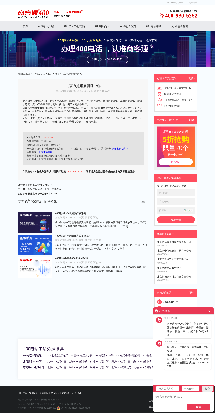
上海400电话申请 (78, 361)
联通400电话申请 (99, 367)
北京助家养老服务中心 (169, 268)
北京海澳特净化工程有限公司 (173, 259)
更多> (191, 78)
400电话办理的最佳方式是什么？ (73, 235)
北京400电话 (53, 73)
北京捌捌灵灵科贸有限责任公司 (174, 276)
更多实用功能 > (120, 148)
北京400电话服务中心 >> (43, 193)
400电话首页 (39, 73)
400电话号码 (102, 26)
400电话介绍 (46, 26)
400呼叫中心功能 (74, 26)
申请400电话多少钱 (81, 355)
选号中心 (23, 393)
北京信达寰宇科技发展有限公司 (174, 242)
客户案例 (66, 393)
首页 (25, 26)
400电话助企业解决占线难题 (70, 213)
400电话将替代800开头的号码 (71, 258)
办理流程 (44, 393)
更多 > (144, 201)
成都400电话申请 (142, 361)
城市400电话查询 (175, 2)
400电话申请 (154, 26)
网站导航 (193, 2)
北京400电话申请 (56, 361)
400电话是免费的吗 (57, 355)
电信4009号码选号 (144, 367)
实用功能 (33, 393)
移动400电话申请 (78, 367)
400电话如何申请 (104, 355)
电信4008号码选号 (121, 367)
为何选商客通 (180, 25)
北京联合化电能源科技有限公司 (174, 250)
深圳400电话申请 (120, 361)
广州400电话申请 (99, 361)
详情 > (191, 292)
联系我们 (76, 393)
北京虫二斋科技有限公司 (41, 184)
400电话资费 (128, 26)
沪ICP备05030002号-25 (70, 404)
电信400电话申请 (56, 367)
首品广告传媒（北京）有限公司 (45, 189)
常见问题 (55, 393)
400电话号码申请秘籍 (128, 355)
